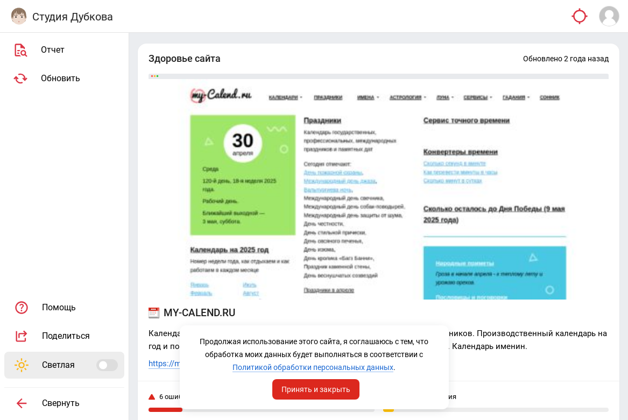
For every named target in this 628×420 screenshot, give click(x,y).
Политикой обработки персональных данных (312, 367)
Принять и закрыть (315, 389)
